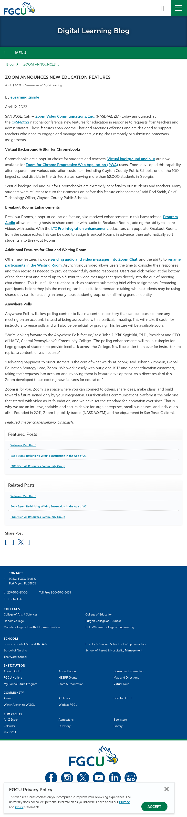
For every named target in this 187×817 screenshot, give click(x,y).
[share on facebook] (12, 543)
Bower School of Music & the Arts (25, 644)
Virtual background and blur (131, 159)
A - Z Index (11, 719)
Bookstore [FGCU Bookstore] (120, 719)
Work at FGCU (68, 705)
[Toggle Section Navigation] (93, 53)
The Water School (15, 657)
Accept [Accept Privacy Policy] (154, 807)
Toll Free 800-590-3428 (55, 592)
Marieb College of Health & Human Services (32, 627)
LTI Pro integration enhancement (79, 229)
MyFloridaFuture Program (20, 684)
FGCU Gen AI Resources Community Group (37, 466)
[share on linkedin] (29, 543)
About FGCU (12, 671)
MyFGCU (10, 732)
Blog (10, 65)
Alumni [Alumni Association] (8, 698)
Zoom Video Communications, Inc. (65, 117)
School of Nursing (15, 650)
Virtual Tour (121, 684)
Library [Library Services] (118, 726)
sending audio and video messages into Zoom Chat (94, 260)
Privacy (124, 802)
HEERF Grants (68, 677)
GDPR (19, 807)
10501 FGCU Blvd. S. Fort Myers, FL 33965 (23, 581)
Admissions (66, 719)
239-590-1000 (17, 592)
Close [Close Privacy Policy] (167, 789)
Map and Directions (126, 677)
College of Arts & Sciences (20, 614)
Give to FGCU (123, 698)
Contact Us (15, 599)
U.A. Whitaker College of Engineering (109, 627)
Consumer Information (129, 671)
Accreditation (67, 671)
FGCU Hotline (13, 677)
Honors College (14, 621)
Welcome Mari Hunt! (23, 445)
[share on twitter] (21, 542)
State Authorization (71, 684)
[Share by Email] (6, 543)
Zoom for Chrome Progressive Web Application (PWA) (72, 165)
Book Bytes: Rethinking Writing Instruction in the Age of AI (48, 456)
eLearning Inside (24, 98)
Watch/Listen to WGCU (19, 705)
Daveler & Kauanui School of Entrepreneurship (115, 644)
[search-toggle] (163, 8)
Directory (65, 726)
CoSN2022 (20, 122)
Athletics (64, 698)
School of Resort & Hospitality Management (113, 650)
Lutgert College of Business (103, 621)
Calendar (9, 726)
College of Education (99, 614)
